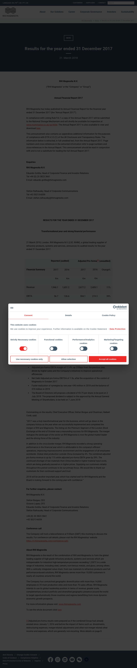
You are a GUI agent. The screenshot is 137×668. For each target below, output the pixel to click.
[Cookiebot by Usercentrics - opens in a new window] (115, 307)
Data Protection (117, 329)
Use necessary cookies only (29, 359)
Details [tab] (68, 315)
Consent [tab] (28, 315)
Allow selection (68, 359)
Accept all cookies (107, 359)
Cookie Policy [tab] (108, 315)
